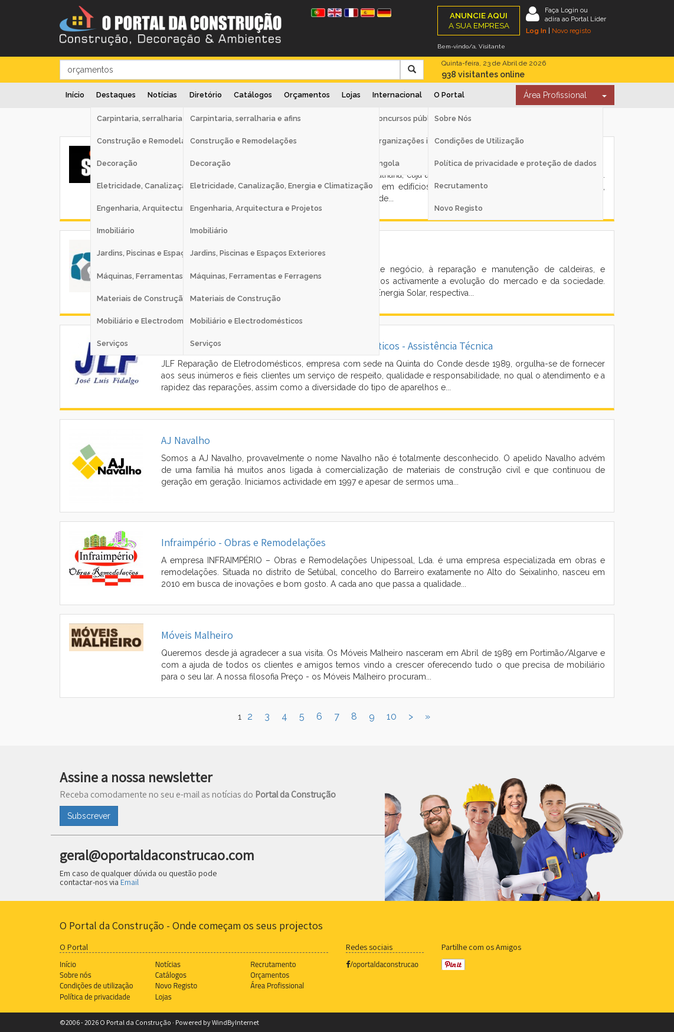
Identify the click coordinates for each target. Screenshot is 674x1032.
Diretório (205, 94)
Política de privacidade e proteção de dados (515, 163)
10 (392, 716)
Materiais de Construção (235, 298)
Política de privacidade (95, 996)
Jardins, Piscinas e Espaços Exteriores (258, 253)
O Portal (449, 94)
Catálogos (253, 94)
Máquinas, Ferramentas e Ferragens (256, 276)
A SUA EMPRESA (479, 20)
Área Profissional (555, 95)
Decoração (210, 163)
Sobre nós (75, 975)
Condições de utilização (96, 985)
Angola (386, 163)
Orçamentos (307, 94)
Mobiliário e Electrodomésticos (246, 320)
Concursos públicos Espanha (425, 118)
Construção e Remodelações (243, 140)
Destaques (116, 94)
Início (75, 94)
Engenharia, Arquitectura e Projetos (256, 208)
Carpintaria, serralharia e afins (245, 118)
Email (129, 882)
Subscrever (88, 816)
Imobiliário (209, 230)
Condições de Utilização (479, 140)
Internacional (397, 94)
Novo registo (571, 31)
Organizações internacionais (426, 140)
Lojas (351, 94)
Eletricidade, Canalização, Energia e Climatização (281, 185)
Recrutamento (461, 185)
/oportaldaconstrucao (382, 964)
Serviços (205, 343)
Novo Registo (458, 208)
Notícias (162, 94)
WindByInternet (235, 1022)
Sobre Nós (453, 118)
